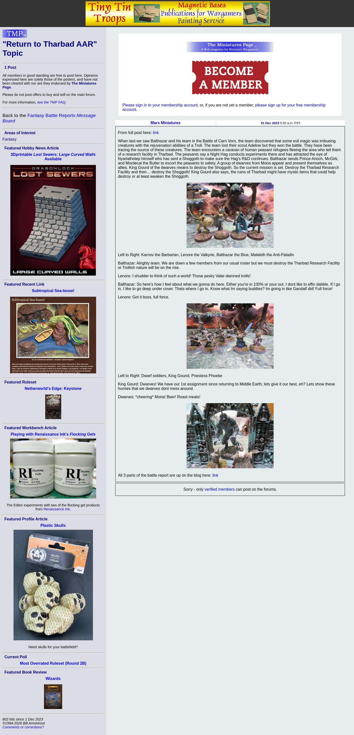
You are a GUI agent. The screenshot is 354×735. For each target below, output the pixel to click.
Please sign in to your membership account (160, 105)
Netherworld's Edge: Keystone (53, 388)
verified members (220, 489)
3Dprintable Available (53, 156)
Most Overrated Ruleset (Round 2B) (53, 663)
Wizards (52, 678)
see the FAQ (51, 102)
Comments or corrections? (23, 727)
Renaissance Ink (57, 509)
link (156, 133)
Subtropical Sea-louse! (53, 291)
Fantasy (9, 139)
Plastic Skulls (53, 525)
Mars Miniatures (166, 123)
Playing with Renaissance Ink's (53, 434)
